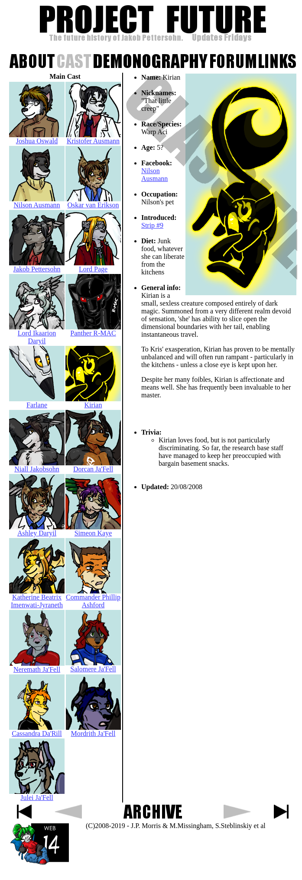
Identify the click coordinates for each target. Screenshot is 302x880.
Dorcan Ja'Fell (93, 466)
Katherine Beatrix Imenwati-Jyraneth (37, 598)
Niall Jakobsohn (37, 466)
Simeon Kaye (93, 530)
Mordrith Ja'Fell (93, 730)
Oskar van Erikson (93, 202)
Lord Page (93, 266)
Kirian (93, 402)
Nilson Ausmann (154, 174)
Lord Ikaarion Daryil (37, 334)
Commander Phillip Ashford (93, 598)
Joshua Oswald (37, 138)
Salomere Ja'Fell (93, 666)
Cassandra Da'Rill (37, 730)
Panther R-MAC (93, 330)
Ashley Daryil (37, 530)
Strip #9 (152, 225)
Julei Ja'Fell (37, 794)
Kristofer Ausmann (93, 138)
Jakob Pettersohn (37, 266)
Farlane (37, 402)
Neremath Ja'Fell (37, 666)
